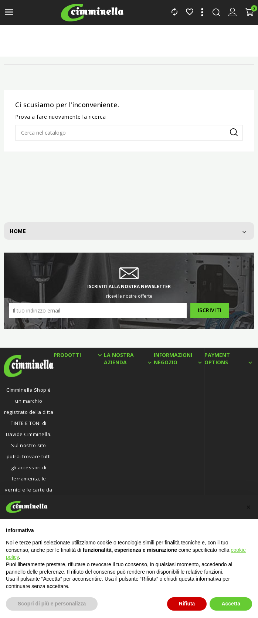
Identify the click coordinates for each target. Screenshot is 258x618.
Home (18, 230)
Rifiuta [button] (187, 604)
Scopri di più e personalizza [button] (52, 604)
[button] (248, 507)
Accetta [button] (230, 604)
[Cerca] (129, 132)
